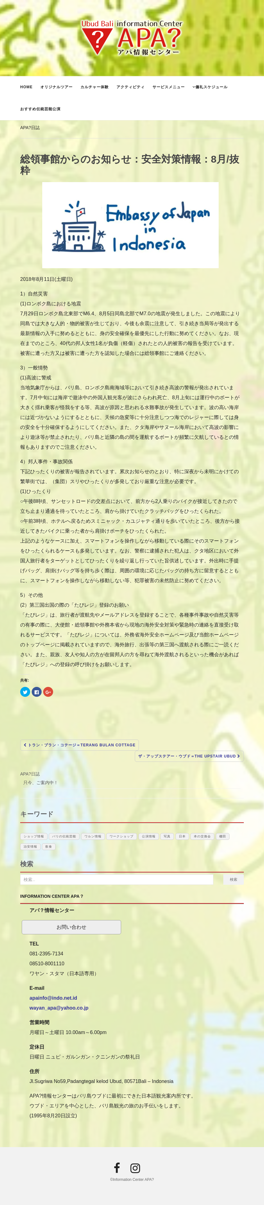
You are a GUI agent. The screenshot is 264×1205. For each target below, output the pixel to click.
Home (26, 87)
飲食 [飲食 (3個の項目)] (48, 846)
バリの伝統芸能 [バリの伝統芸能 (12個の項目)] (64, 836)
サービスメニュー (168, 87)
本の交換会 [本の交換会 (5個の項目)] (202, 836)
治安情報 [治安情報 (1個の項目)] (30, 846)
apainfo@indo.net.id (53, 998)
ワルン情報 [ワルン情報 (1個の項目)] (93, 836)
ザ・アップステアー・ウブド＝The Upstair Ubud (189, 756)
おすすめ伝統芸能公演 (40, 109)
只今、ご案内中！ (40, 782)
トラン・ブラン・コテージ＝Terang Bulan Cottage (79, 745)
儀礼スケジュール (211, 87)
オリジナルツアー (56, 87)
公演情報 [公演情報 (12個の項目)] (149, 836)
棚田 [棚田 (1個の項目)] (222, 836)
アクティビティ (130, 87)
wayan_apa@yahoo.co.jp (59, 1008)
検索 (233, 879)
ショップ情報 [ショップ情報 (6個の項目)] (34, 836)
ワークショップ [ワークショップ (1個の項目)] (122, 836)
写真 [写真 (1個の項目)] (167, 836)
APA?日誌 (30, 127)
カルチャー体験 (94, 87)
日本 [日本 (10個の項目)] (182, 836)
